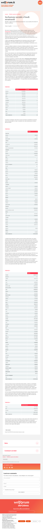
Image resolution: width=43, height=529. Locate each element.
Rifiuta (27, 519)
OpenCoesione (8, 31)
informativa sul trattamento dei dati (7, 518)
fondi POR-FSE (10, 432)
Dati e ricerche (8, 430)
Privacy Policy (11, 490)
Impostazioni (34, 519)
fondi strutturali (16, 432)
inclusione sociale (23, 432)
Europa (6, 432)
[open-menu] (40, 2)
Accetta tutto (20, 519)
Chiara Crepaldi (8, 26)
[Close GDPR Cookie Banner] (40, 520)
